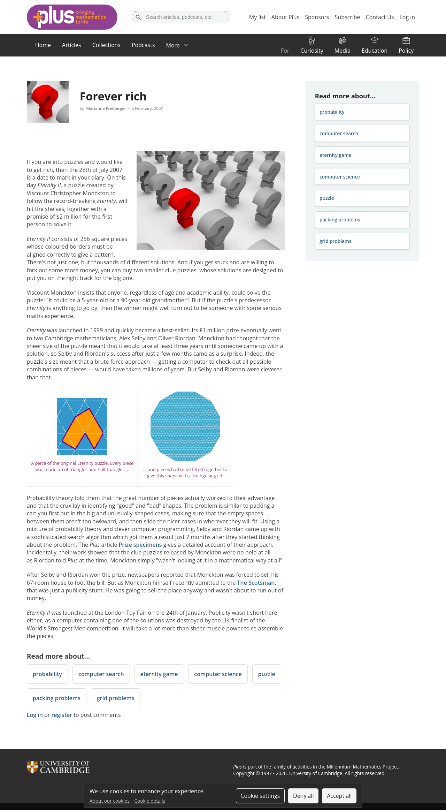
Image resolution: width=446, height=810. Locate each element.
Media (342, 50)
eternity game (159, 674)
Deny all (303, 796)
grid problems (115, 698)
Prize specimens (140, 544)
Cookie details (149, 800)
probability (47, 674)
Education (374, 50)
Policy (406, 50)
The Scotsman (256, 582)
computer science (217, 674)
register (61, 715)
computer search (101, 674)
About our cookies (110, 800)
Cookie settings (260, 796)
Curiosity (311, 50)
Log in (35, 715)
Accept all (339, 796)
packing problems (56, 698)
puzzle (266, 674)
